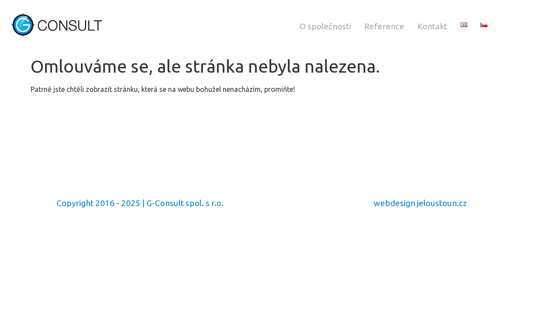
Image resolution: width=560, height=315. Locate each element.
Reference (384, 26)
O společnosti (325, 26)
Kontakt (432, 26)
